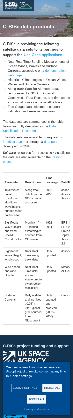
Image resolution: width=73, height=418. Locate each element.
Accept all (36, 399)
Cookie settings (25, 387)
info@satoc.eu (13, 142)
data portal (51, 142)
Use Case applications (43, 54)
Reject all (52, 387)
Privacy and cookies (36, 409)
